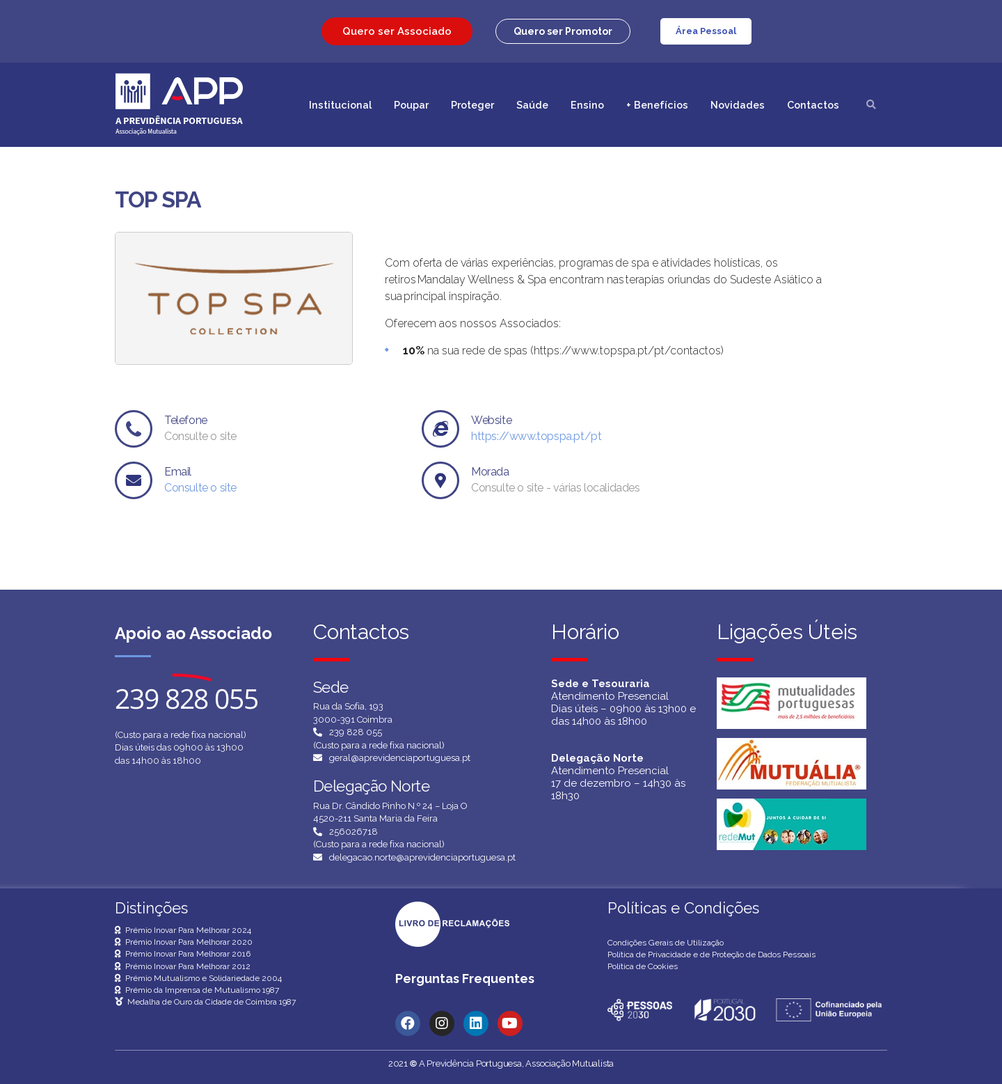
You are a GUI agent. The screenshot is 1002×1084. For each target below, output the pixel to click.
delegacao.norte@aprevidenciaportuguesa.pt (422, 857)
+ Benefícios (657, 105)
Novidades (737, 105)
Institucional (340, 105)
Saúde (532, 105)
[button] (562, 31)
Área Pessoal (706, 31)
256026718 (353, 831)
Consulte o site (200, 487)
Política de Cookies (642, 966)
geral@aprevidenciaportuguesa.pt (399, 758)
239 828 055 (355, 732)
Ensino (587, 105)
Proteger (472, 105)
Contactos (813, 105)
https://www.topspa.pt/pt (536, 436)
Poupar (411, 105)
